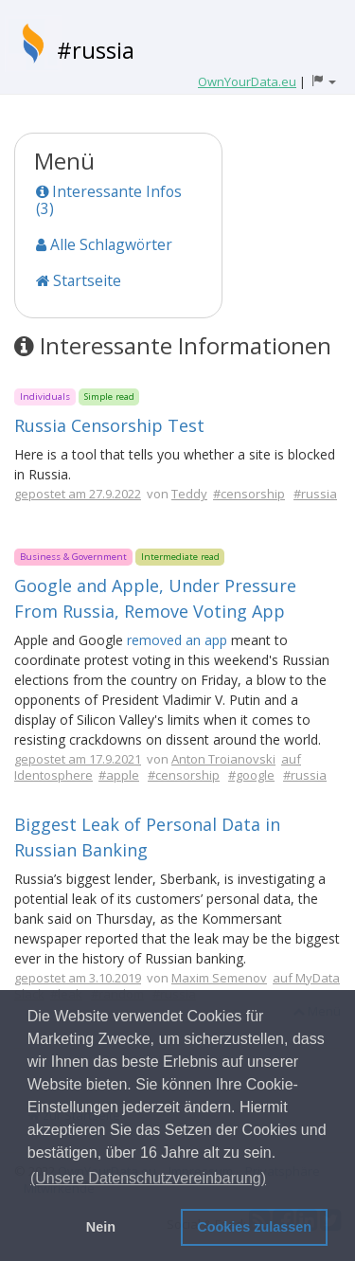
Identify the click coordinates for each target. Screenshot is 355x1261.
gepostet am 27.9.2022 (77, 493)
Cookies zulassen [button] (254, 1226)
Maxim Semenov (219, 977)
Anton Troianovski (223, 758)
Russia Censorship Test (109, 425)
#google (251, 775)
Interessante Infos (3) (109, 200)
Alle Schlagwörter (104, 244)
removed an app (177, 640)
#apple (118, 775)
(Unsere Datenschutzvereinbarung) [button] (148, 1178)
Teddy (189, 493)
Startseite (78, 280)
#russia (95, 49)
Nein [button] (100, 1226)
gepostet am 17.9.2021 (77, 758)
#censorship (249, 493)
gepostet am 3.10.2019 (77, 977)
